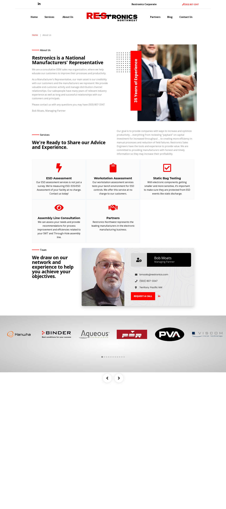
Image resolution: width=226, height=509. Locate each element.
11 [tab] (124, 404)
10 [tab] (122, 404)
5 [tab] (111, 404)
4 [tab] (108, 404)
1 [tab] (102, 404)
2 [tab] (104, 404)
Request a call (143, 343)
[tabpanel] (19, 382)
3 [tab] (106, 404)
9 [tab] (119, 404)
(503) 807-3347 (190, 4)
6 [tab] (113, 404)
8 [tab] (117, 404)
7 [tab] (115, 404)
